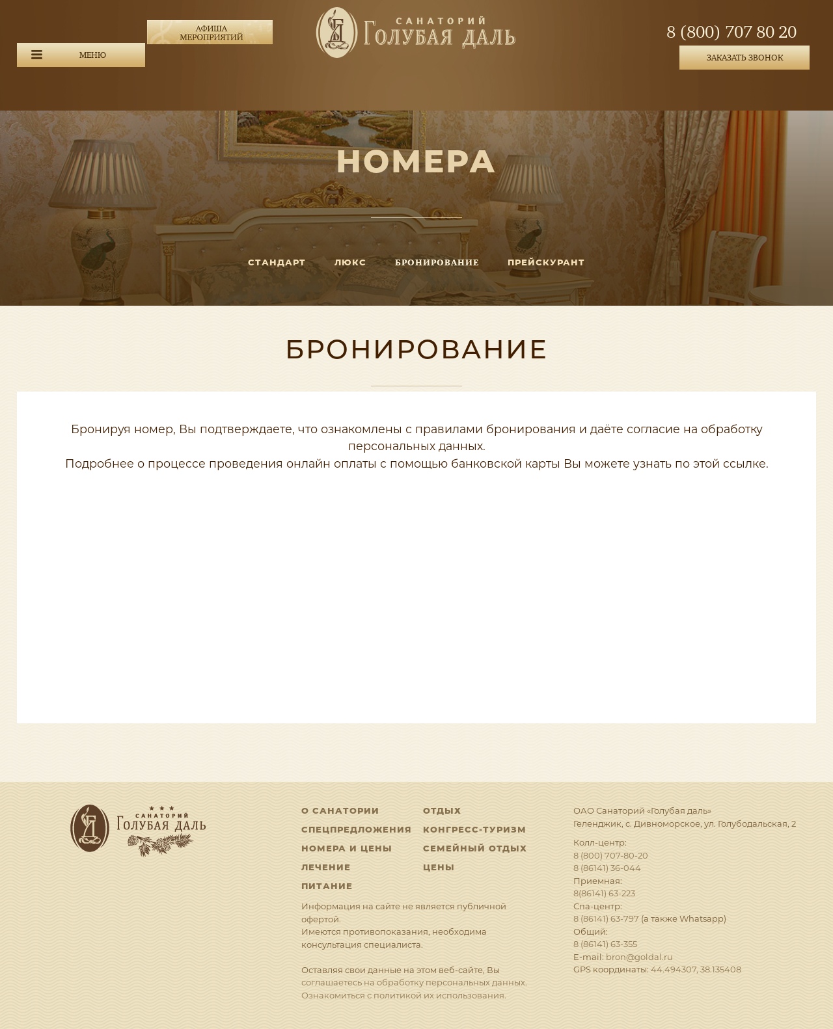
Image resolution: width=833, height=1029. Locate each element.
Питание (327, 886)
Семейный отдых (475, 848)
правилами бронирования (495, 429)
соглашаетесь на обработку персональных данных (413, 982)
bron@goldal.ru (639, 957)
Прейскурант (546, 262)
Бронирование (437, 262)
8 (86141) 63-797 (606, 918)
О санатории (340, 810)
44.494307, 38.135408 (696, 969)
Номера (416, 161)
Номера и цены (346, 848)
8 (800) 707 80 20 (731, 32)
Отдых (442, 810)
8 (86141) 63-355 (605, 944)
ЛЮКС (350, 262)
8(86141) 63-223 (604, 893)
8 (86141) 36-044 (607, 867)
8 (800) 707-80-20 (610, 855)
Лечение (326, 867)
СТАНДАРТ (277, 262)
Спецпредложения (356, 829)
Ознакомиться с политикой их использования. (403, 995)
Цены (439, 867)
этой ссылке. (731, 463)
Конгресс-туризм (474, 829)
